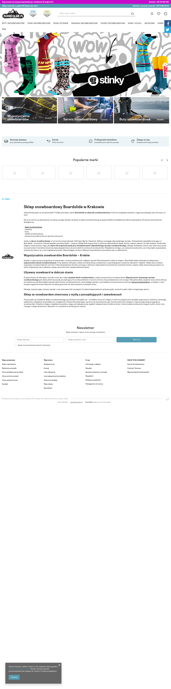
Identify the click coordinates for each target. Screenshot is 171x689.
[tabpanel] (85, 64)
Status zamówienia (9, 364)
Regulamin (89, 376)
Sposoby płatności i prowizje (96, 372)
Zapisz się (136, 339)
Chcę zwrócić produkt (10, 376)
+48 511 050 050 (162, 2)
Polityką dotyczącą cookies (19, 669)
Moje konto (48, 360)
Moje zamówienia (8, 360)
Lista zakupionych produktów (55, 376)
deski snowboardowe (33, 227)
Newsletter (85, 328)
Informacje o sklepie (93, 364)
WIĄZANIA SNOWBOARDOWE (84, 23)
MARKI (161, 23)
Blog (4, 29)
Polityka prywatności (93, 380)
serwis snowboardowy (141, 282)
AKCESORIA (149, 23)
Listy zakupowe (159, 14)
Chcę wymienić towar (10, 380)
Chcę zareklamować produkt (12, 372)
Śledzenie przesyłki (9, 368)
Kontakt (5, 384)
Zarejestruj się (49, 364)
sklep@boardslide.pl (76, 402)
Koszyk (46, 368)
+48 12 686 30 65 (162, 6)
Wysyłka (89, 368)
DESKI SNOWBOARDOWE (39, 23)
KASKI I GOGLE (134, 23)
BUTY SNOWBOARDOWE (13, 23)
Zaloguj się (152, 13)
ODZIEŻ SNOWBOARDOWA (113, 23)
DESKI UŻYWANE (60, 23)
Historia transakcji (50, 380)
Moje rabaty (48, 384)
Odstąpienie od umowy (94, 384)
